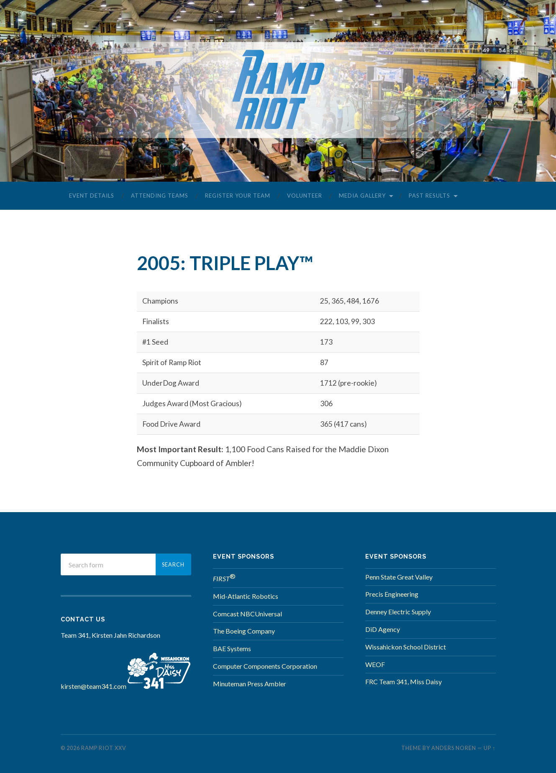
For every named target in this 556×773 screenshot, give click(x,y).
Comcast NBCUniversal (247, 614)
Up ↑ (489, 748)
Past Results (429, 195)
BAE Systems (232, 648)
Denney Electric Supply (398, 612)
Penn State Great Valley (399, 577)
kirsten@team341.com (93, 686)
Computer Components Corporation (265, 666)
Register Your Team (237, 195)
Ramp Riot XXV (103, 748)
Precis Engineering (391, 594)
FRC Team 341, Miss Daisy (403, 681)
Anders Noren (453, 748)
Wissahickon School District (405, 647)
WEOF (375, 664)
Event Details (91, 195)
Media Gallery (362, 195)
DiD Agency (382, 629)
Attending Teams (159, 195)
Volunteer (304, 195)
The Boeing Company (244, 631)
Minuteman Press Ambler (249, 684)
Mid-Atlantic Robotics (245, 596)
